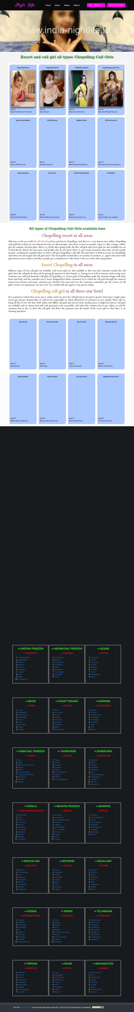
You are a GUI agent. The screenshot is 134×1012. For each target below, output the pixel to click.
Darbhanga (22, 717)
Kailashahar (22, 985)
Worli (93, 975)
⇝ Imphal (103, 810)
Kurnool (21, 667)
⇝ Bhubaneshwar (30, 915)
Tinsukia (94, 669)
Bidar (93, 772)
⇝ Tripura (30, 963)
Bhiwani (94, 712)
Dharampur (58, 669)
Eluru (20, 674)
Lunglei (57, 879)
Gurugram (95, 722)
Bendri (56, 727)
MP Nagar (58, 815)
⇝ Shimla (30, 755)
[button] (116, 5)
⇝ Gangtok (67, 915)
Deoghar (57, 765)
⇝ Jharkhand (66, 751)
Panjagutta (95, 930)
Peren (93, 879)
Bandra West (96, 972)
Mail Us (77, 5)
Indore (57, 837)
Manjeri (21, 834)
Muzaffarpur (23, 715)
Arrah (20, 722)
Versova (94, 992)
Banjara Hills (95, 920)
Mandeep (58, 822)
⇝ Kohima (103, 865)
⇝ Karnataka (103, 751)
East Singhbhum (60, 772)
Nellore (21, 665)
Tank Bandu (95, 934)
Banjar (20, 767)
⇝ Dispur (103, 653)
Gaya (20, 710)
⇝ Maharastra (103, 963)
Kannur (21, 825)
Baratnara (58, 720)
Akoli (56, 710)
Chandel (94, 829)
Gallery (67, 5)
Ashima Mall (59, 827)
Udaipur (94, 779)
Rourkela (21, 922)
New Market (59, 817)
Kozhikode (22, 815)
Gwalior (57, 839)
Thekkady (22, 839)
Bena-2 (57, 715)
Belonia (21, 975)
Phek (92, 882)
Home (48, 5)
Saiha (56, 884)
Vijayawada (22, 679)
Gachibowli (95, 927)
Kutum (57, 677)
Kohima (94, 872)
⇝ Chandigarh (103, 705)
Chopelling (58, 665)
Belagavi (94, 765)
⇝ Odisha (30, 911)
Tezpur (93, 672)
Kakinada (21, 669)
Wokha (93, 887)
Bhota (20, 770)
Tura (20, 875)
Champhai (58, 872)
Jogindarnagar (24, 772)
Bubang (57, 660)
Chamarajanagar (97, 774)
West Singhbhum (61, 779)
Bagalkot (94, 760)
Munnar (21, 837)
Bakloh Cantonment (26, 765)
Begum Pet (95, 939)
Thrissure (22, 822)
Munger (21, 729)
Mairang (21, 882)
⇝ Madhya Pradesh (67, 806)
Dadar (93, 987)
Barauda (57, 722)
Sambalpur (22, 927)
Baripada (21, 937)
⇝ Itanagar (66, 653)
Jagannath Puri (24, 942)
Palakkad (21, 832)
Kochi (20, 817)
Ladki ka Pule (96, 937)
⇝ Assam (103, 648)
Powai (93, 980)
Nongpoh (21, 877)
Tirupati (21, 672)
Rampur (21, 779)
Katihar (21, 727)
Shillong (21, 870)
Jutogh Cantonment (26, 774)
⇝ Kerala (30, 806)
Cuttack (21, 920)
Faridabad (95, 717)
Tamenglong (95, 822)
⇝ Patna (30, 705)
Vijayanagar (22, 660)
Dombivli (94, 982)
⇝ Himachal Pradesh (30, 751)
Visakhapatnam (24, 657)
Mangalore (95, 784)
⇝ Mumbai (103, 968)
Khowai (21, 977)
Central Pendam (60, 937)
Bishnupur (94, 832)
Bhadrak (21, 934)
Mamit (56, 882)
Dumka (57, 770)
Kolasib (57, 875)
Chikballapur (95, 777)
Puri (19, 930)
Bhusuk (57, 930)
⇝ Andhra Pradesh (30, 648)
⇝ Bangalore (103, 755)
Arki (19, 760)
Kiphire (93, 889)
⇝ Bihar (30, 701)
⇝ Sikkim (66, 911)
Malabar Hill (95, 977)
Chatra (57, 762)
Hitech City (95, 922)
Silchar (93, 660)
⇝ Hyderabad (103, 915)
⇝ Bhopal (67, 810)
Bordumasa (59, 657)
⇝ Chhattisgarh (66, 701)
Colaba (93, 985)
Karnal (93, 729)
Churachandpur (97, 817)
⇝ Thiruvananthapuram (30, 810)
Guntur (20, 662)
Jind (92, 727)
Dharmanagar (23, 989)
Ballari (93, 762)
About (57, 5)
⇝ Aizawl (67, 865)
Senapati (94, 825)
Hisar (93, 724)
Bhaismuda (58, 729)
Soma (93, 875)
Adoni (20, 677)
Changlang (58, 662)
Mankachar (22, 884)
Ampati (21, 887)
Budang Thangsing (61, 932)
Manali (20, 782)
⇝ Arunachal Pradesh (66, 648)
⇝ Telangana (103, 911)
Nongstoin (22, 879)
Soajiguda (95, 932)
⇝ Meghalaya (30, 861)
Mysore (94, 782)
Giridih (57, 777)
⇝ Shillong (30, 865)
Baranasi (57, 717)
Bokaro (57, 760)
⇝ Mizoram (66, 861)
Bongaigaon (95, 674)
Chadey (57, 939)
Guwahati (94, 657)
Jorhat (93, 665)
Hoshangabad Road (62, 820)
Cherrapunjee (23, 872)
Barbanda (58, 724)
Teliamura (22, 980)
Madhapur (95, 925)
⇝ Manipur (103, 806)
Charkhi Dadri (96, 715)
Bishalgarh (22, 982)
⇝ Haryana (103, 701)
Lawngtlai (58, 877)
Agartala (21, 992)
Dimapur (94, 870)
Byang (56, 934)
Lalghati (57, 825)
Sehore (57, 834)
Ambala (94, 710)
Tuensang (94, 877)
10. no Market (59, 829)
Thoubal (94, 815)
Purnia (20, 720)
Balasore (21, 932)
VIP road (57, 832)
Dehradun (58, 942)
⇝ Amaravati (30, 653)
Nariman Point (96, 989)
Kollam (21, 820)
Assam (57, 922)
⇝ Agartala (30, 968)
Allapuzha (22, 827)
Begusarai (22, 724)
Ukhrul (93, 820)
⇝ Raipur (67, 705)
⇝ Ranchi (67, 755)
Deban (56, 667)
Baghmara (22, 889)
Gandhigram (59, 672)
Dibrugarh (94, 662)
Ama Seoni (58, 712)
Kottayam (22, 829)
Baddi (20, 762)
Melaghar (21, 972)
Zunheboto (95, 884)
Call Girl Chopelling (45, 241)
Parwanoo (22, 777)
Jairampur (58, 674)
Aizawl (57, 870)
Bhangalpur (22, 712)
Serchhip (57, 887)
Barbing (57, 925)
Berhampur (22, 925)
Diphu (93, 677)
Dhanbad (57, 767)
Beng (56, 927)
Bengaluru (95, 767)
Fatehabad (95, 720)
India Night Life (26, 1007)
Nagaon (94, 667)
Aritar (56, 920)
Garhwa (57, 774)
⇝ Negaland (103, 861)
